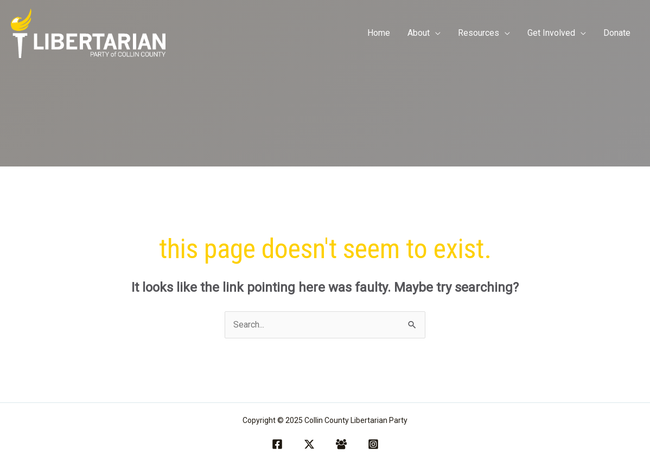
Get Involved (551, 33)
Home (378, 33)
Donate (616, 33)
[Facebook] (277, 444)
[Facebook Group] (341, 444)
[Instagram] (373, 444)
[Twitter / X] (309, 444)
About (418, 33)
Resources (478, 33)
